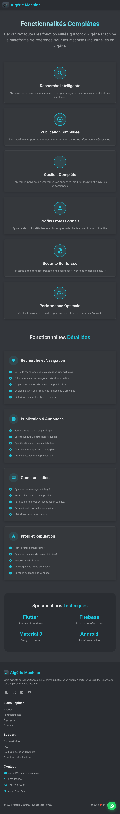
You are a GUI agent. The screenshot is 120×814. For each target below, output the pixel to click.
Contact (8, 725)
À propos (9, 720)
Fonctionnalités (12, 714)
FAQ (6, 746)
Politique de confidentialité (19, 751)
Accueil (8, 709)
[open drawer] (114, 5)
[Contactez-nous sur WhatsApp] (112, 806)
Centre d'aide (12, 741)
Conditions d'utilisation (17, 757)
